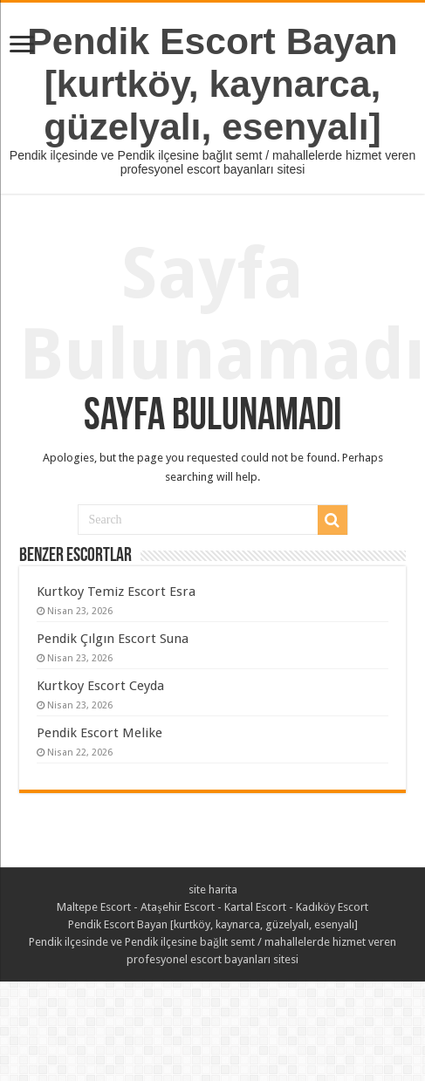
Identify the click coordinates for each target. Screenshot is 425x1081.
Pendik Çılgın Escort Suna (113, 639)
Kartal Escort (255, 906)
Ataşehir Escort (177, 906)
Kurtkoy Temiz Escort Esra (116, 591)
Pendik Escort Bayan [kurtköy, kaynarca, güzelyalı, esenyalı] (212, 83)
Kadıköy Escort (332, 906)
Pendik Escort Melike (99, 733)
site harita (213, 889)
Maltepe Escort (94, 906)
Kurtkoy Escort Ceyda (100, 686)
